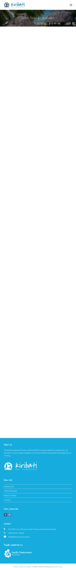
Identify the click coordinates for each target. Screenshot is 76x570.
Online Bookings (10, 491)
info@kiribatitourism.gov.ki (19, 537)
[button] (71, 5)
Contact (7, 500)
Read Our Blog (10, 495)
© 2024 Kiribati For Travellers (22, 567)
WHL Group (58, 567)
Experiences (9, 486)
